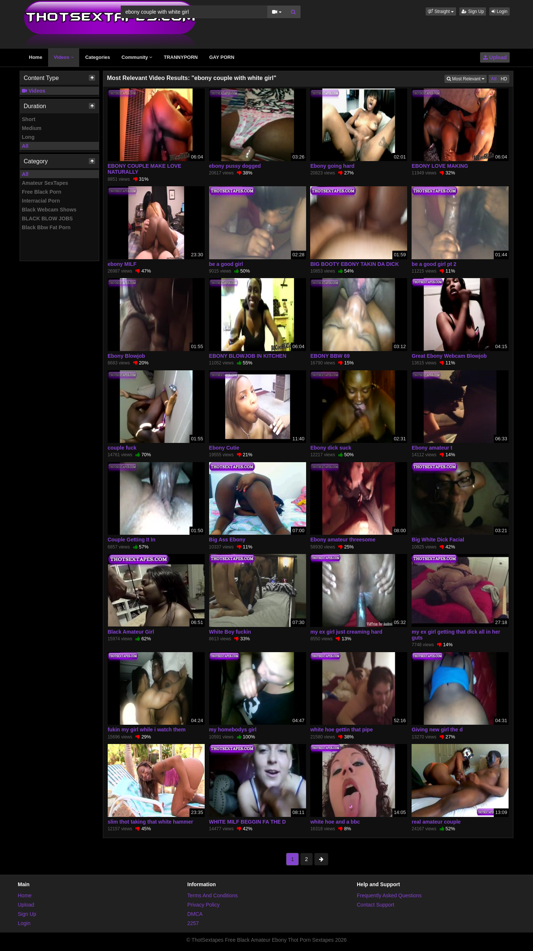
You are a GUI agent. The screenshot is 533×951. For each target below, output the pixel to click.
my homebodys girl (233, 730)
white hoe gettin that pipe (341, 730)
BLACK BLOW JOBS (47, 218)
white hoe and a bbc (335, 822)
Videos (64, 57)
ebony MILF (122, 264)
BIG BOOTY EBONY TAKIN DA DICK (354, 264)
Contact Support (375, 905)
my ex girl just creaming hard (346, 632)
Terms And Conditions (212, 895)
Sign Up (473, 11)
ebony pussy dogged (235, 166)
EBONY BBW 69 (329, 356)
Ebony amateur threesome (342, 540)
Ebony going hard (332, 166)
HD (504, 78)
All (25, 146)
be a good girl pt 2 (434, 264)
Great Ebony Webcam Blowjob (449, 356)
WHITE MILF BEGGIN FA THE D (247, 822)
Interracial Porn (41, 201)
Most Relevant (467, 78)
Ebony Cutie (224, 448)
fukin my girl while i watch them (147, 730)
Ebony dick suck (330, 448)
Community (136, 57)
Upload (495, 57)
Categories (97, 57)
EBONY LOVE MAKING (440, 166)
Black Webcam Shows (49, 210)
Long (28, 137)
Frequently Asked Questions (389, 895)
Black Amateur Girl (131, 632)
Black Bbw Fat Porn (46, 227)
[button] (441, 11)
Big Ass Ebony (227, 540)
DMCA (194, 914)
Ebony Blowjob (126, 356)
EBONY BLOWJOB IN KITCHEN (247, 356)
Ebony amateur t (432, 448)
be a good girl (226, 264)
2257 (193, 923)
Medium (31, 128)
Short (29, 119)
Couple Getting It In (131, 540)
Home (35, 57)
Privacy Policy (203, 905)
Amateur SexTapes (45, 183)
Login (499, 11)
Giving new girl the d (437, 730)
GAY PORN (221, 57)
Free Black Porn (41, 192)
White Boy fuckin (230, 632)
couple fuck (122, 448)
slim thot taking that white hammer (150, 822)
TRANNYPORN (181, 57)
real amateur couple (436, 822)
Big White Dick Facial (438, 540)
